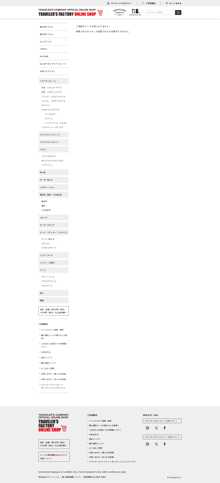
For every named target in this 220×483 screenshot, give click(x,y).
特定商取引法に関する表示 (95, 477)
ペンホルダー (50, 114)
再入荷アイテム (46, 34)
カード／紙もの (48, 239)
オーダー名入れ (46, 179)
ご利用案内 (151, 3)
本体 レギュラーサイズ (52, 87)
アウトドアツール (49, 281)
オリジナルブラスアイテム (52, 160)
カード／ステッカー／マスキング (53, 232)
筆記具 (44, 201)
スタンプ (43, 217)
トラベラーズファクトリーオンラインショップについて (53, 386)
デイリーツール (48, 276)
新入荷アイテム (46, 26)
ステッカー (46, 243)
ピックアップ (45, 41)
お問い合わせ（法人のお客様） (54, 379)
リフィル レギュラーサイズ (53, 96)
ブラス (42, 149)
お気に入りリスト (47, 71)
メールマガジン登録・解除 (52, 329)
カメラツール (47, 285)
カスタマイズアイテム (51, 109)
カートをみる (175, 3)
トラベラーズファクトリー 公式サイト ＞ (162, 437)
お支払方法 (45, 352)
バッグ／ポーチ (46, 255)
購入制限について (48, 363)
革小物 (42, 172)
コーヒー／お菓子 (47, 262)
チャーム (49, 118)
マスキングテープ (49, 247)
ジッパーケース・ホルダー (56, 123)
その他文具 (46, 210)
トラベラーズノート (48, 81)
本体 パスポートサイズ (52, 92)
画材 (43, 205)
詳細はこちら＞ (46, 458)
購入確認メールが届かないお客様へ (54, 336)
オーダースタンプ (47, 225)
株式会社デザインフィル (49, 477)
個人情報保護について (71, 477)
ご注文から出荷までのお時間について (54, 345)
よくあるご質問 (47, 368)
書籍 (42, 300)
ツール (42, 270)
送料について (46, 357)
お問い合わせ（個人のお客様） (54, 373)
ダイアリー (46, 105)
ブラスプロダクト (49, 156)
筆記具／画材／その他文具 (51, 194)
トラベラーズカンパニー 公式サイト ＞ (161, 421)
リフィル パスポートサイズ (53, 101)
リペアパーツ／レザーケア (52, 127)
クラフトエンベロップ (49, 142)
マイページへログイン (121, 3)
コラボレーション (47, 187)
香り (42, 293)
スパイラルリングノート (50, 134)
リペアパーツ (47, 165)
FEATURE (44, 56)
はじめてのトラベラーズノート (53, 63)
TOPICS (43, 49)
